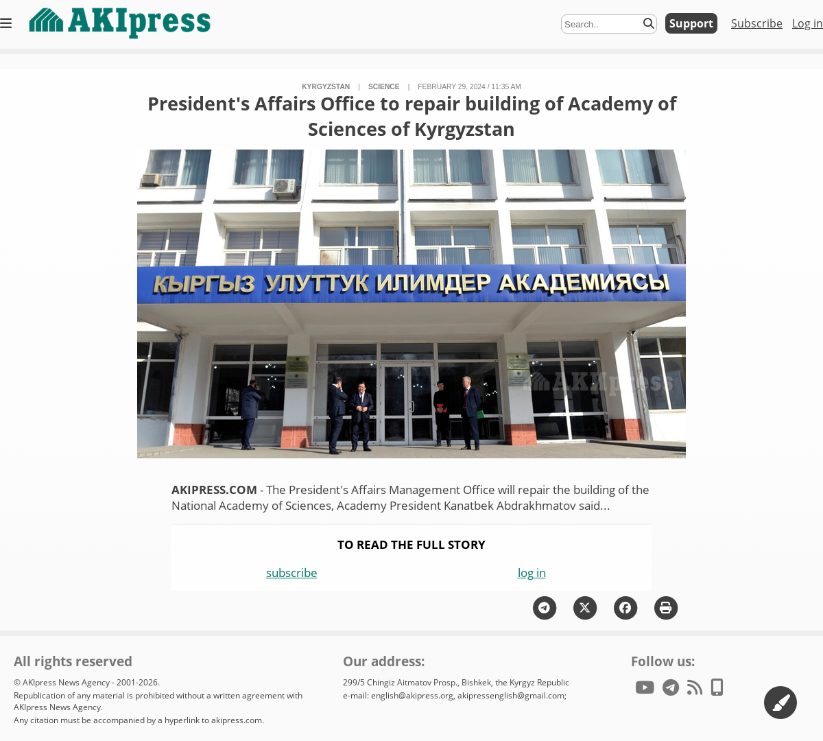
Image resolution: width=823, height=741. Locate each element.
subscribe (292, 572)
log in (532, 572)
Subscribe (757, 23)
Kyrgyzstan (326, 87)
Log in (807, 23)
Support (691, 23)
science (384, 87)
